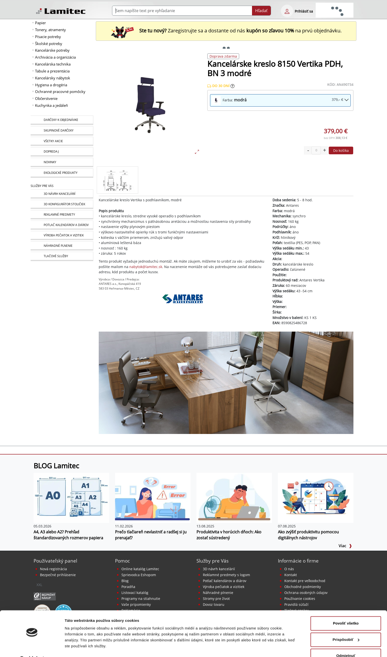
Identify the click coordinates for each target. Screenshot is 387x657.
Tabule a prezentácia (52, 70)
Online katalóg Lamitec (140, 568)
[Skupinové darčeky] (62, 130)
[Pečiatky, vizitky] (62, 235)
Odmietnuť (345, 643)
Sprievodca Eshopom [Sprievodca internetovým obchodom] (138, 574)
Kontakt (290, 574)
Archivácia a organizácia (55, 57)
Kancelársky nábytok (52, 77)
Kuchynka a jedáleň (51, 105)
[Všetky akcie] (62, 141)
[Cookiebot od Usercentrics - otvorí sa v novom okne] (32, 647)
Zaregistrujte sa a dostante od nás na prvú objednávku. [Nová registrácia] (226, 30)
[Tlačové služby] (62, 256)
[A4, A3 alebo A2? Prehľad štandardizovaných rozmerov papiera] (71, 497)
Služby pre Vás (212, 560)
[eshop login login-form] (287, 11)
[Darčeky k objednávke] (62, 120)
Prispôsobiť (345, 627)
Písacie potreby (48, 36)
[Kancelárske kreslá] (226, 382)
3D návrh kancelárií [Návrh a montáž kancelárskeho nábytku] (219, 568)
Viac (345, 545)
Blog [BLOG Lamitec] (125, 580)
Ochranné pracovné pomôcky (60, 91)
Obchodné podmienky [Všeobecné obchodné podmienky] (302, 586)
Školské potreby (48, 43)
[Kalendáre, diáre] (62, 225)
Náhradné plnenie (218, 592)
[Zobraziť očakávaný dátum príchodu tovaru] (232, 85)
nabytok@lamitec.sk (145, 266)
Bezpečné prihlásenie (58, 574)
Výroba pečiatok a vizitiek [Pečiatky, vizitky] (223, 586)
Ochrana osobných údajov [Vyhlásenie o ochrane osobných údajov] (306, 592)
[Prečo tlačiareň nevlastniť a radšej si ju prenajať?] (153, 497)
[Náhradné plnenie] (62, 246)
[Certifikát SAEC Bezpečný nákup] (45, 596)
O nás (289, 568)
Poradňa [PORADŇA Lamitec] (128, 586)
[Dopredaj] (62, 151)
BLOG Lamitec (56, 465)
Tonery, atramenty (50, 29)
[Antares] (183, 305)
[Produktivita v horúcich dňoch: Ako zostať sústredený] (234, 497)
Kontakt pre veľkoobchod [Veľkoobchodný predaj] (304, 580)
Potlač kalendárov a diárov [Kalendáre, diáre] (224, 580)
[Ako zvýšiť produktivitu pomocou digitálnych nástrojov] (315, 497)
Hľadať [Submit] (261, 10)
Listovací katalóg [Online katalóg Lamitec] (134, 592)
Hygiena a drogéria (51, 84)
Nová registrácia (53, 568)
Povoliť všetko (346, 611)
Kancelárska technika (53, 64)
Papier (40, 22)
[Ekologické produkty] (62, 173)
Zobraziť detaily (79, 647)
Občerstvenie (46, 98)
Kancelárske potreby (52, 50)
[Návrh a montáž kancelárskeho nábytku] (62, 194)
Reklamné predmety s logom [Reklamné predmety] (226, 574)
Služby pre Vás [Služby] (42, 186)
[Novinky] (62, 162)
